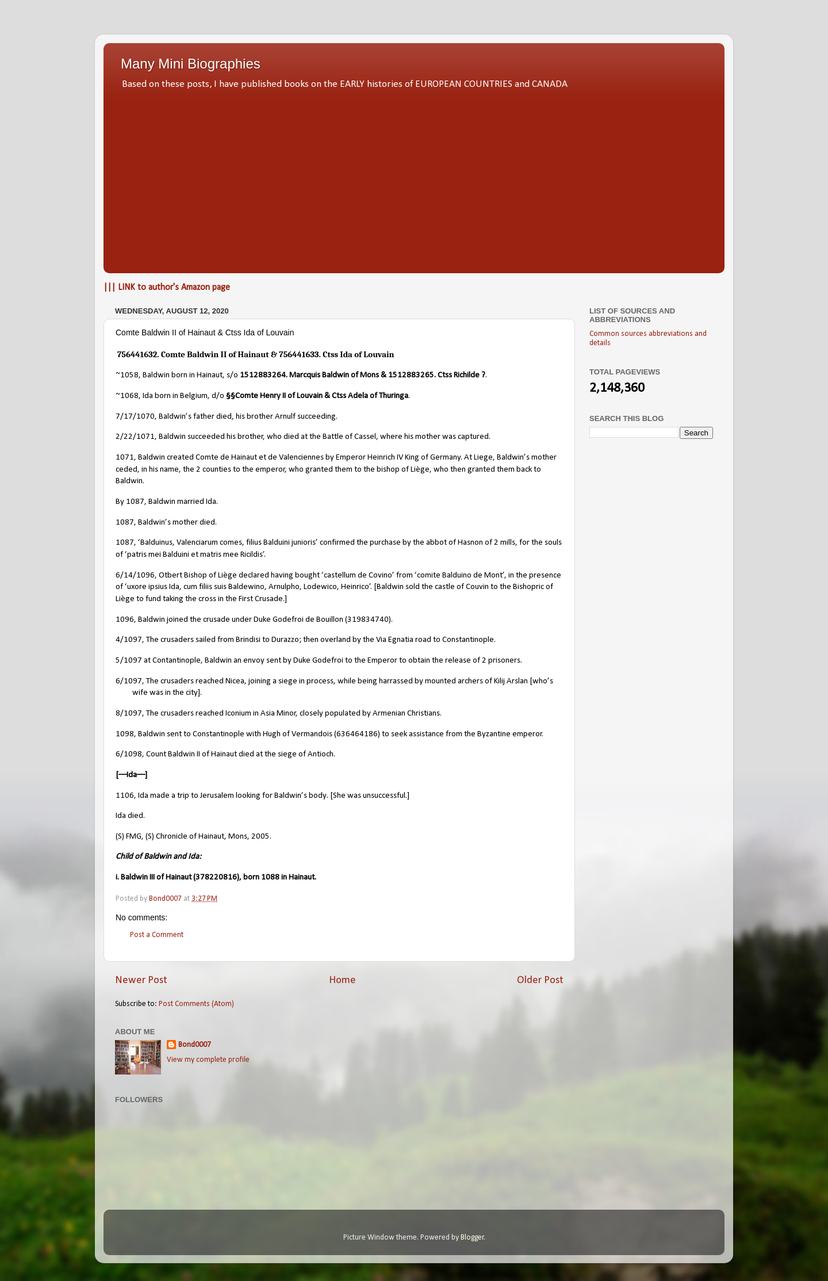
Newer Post (141, 980)
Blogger (472, 1237)
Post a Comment (156, 935)
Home (342, 980)
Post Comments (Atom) (196, 1004)
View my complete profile (208, 1060)
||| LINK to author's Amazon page (166, 287)
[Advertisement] (414, 178)
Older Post (540, 980)
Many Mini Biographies (190, 63)
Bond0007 (194, 1045)
